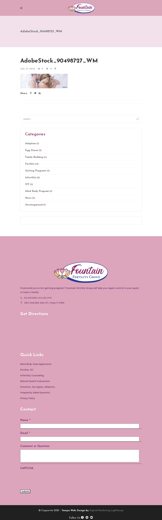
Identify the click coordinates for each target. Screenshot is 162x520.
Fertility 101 (26, 369)
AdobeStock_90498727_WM (59, 61)
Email (25, 433)
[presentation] (44, 478)
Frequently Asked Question (35, 392)
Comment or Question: (35, 446)
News (28, 198)
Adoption (30, 143)
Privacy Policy (27, 398)
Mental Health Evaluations (35, 381)
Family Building (34, 157)
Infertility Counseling (32, 375)
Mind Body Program (37, 191)
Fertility (29, 164)
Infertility (30, 177)
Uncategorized (34, 205)
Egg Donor (31, 150)
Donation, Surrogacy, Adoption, (37, 386)
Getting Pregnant (35, 171)
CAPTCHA (26, 468)
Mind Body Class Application (36, 364)
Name (25, 420)
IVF (27, 184)
